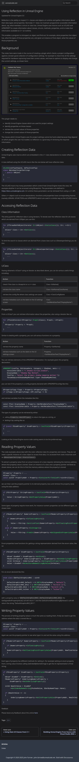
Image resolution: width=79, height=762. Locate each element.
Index (4, 748)
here (36, 713)
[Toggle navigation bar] (3, 2)
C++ (8, 720)
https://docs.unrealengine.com (13, 191)
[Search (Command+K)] (69, 3)
